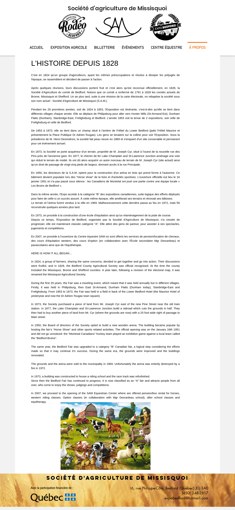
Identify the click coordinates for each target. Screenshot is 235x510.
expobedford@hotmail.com (186, 498)
